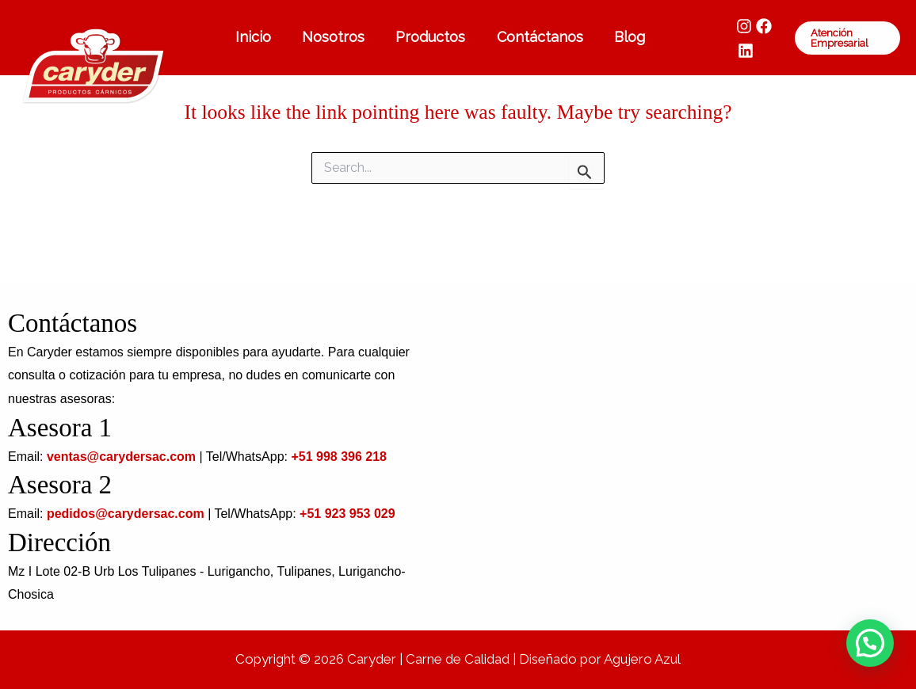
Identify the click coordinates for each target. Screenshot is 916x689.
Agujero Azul (642, 659)
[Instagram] (734, 26)
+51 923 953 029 (347, 513)
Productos (427, 37)
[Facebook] (753, 26)
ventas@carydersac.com (121, 456)
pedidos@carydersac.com (125, 513)
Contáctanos (533, 37)
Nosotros (332, 37)
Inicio (255, 37)
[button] (844, 38)
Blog (620, 37)
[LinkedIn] (735, 51)
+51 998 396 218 (339, 456)
